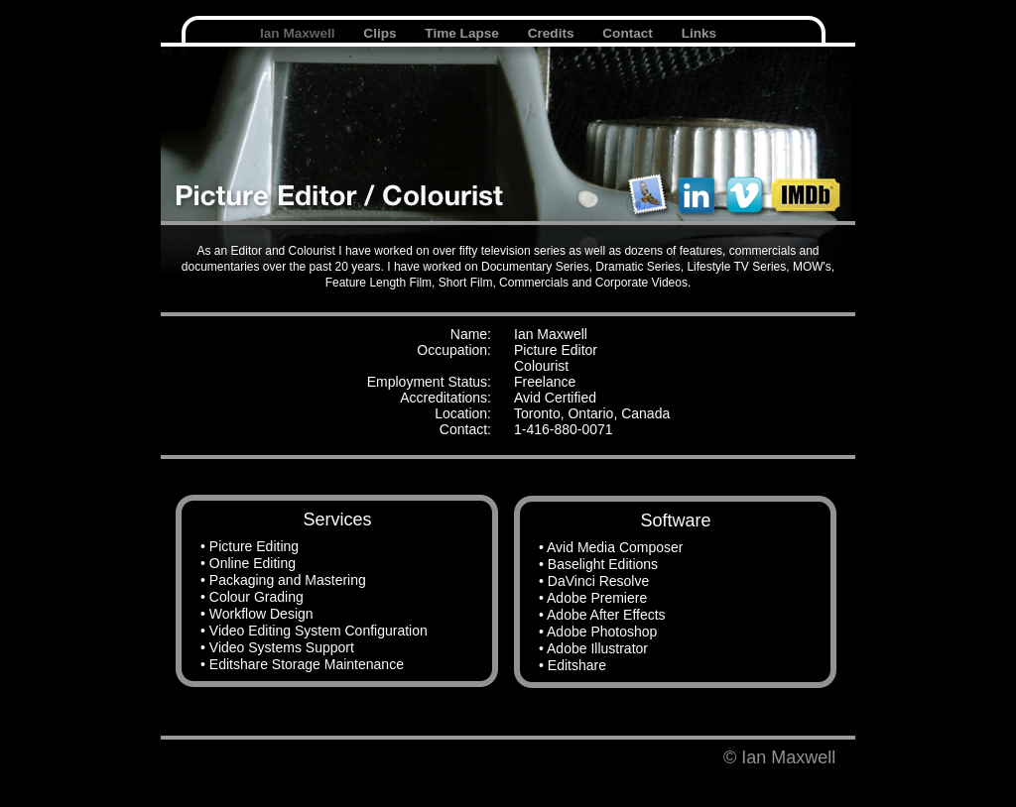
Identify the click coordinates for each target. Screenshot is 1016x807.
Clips (381, 33)
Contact (629, 33)
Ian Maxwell (299, 33)
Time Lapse (463, 33)
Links (699, 33)
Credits (553, 33)
